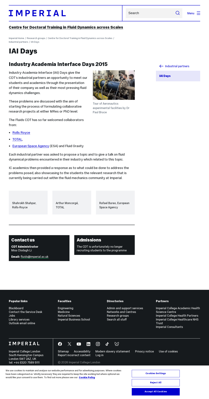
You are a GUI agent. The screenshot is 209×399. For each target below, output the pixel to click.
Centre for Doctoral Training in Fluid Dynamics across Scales (66, 27)
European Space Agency (30, 146)
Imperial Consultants (169, 348)
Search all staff (117, 341)
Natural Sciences (69, 337)
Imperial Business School (74, 341)
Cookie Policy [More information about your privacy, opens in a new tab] (87, 377)
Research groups (36, 38)
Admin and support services (125, 329)
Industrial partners (18, 41)
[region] (104, 382)
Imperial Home (16, 38)
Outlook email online (22, 344)
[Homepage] (65, 13)
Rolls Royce (21, 133)
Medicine (64, 333)
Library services (19, 341)
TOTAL (17, 139)
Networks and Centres (121, 333)
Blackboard (16, 329)
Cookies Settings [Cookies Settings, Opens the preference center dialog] (156, 373)
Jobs (12, 337)
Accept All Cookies (156, 391)
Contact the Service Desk (25, 333)
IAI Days (35, 41)
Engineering (65, 329)
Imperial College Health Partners (177, 337)
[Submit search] (177, 13)
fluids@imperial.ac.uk (34, 278)
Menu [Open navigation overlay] (193, 13)
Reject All (155, 382)
